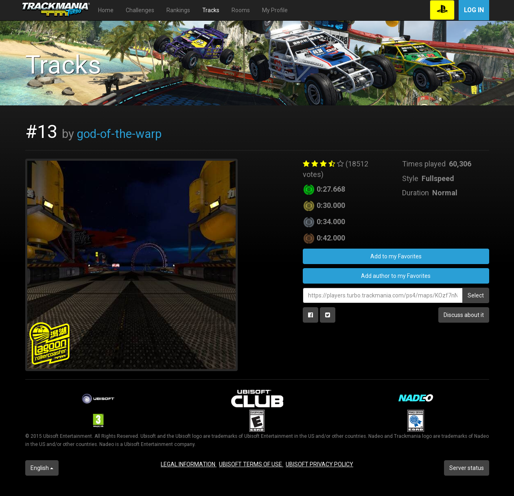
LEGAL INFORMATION (189, 464)
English (42, 468)
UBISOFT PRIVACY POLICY (319, 464)
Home (106, 10)
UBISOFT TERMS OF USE (251, 464)
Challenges (140, 10)
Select (476, 295)
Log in (474, 10)
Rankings (178, 10)
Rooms (241, 10)
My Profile (275, 10)
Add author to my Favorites (396, 276)
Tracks (210, 10)
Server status (466, 468)
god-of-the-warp (119, 134)
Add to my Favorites (396, 256)
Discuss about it (464, 315)
